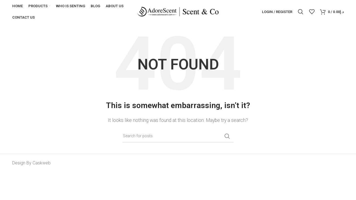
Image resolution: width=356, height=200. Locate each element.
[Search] (300, 12)
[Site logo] (178, 11)
